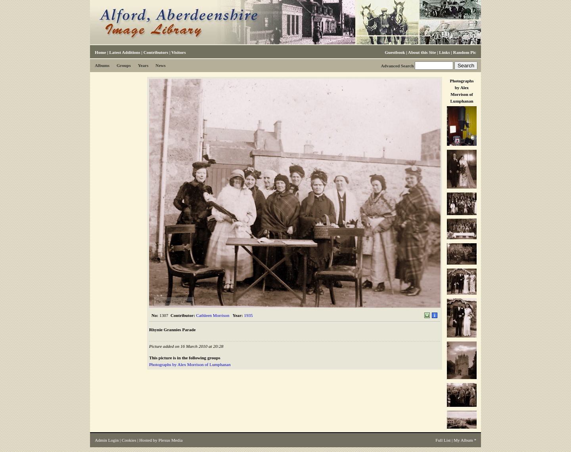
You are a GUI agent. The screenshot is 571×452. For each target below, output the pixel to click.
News (160, 65)
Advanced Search (397, 65)
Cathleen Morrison (213, 315)
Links (444, 52)
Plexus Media (171, 440)
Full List (442, 440)
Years (143, 65)
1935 (248, 315)
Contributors (156, 52)
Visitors (178, 52)
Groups (124, 65)
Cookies (129, 440)
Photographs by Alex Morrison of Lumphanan (189, 364)
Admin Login (107, 440)
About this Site (422, 52)
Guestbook (395, 52)
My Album (463, 440)
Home (100, 52)
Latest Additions (124, 52)
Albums (102, 65)
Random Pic (464, 52)
